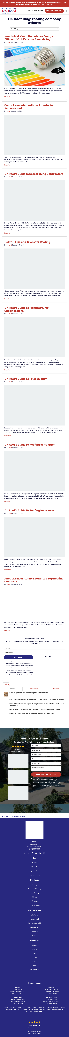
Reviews (34, 961)
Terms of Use (26, 674)
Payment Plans (34, 871)
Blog (34, 953)
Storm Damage (34, 893)
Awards (34, 949)
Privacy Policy (19, 677)
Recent (12, 688)
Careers (34, 965)
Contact (34, 863)
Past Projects (34, 969)
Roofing (34, 885)
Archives (56, 688)
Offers (35, 957)
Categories (34, 688)
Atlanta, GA (34, 915)
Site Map (39, 1031)
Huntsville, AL (34, 919)
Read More (7, 96)
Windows (35, 901)
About (34, 945)
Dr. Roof (9, 177)
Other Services (35, 905)
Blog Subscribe (18, 657)
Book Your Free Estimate (54, 11)
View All (34, 935)
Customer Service (34, 875)
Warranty (34, 867)
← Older (6, 684)
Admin (9, 42)
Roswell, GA (34, 931)
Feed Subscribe (51, 657)
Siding (34, 897)
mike (8, 584)
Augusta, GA (34, 927)
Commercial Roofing (34, 889)
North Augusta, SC (34, 923)
